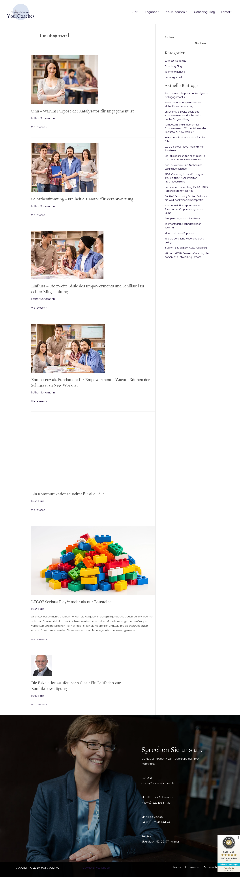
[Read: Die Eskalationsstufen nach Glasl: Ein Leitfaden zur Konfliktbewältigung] (41, 665)
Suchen (169, 37)
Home (178, 867)
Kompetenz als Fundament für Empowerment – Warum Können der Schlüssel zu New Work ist (186, 128)
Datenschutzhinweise (217, 867)
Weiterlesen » (39, 127)
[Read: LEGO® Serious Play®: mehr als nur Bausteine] (93, 560)
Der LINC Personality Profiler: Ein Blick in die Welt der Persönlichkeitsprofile (186, 198)
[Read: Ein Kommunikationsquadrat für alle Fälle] (93, 452)
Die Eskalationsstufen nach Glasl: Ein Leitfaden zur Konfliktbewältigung (186, 157)
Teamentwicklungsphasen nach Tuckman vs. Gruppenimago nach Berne (185, 209)
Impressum (192, 867)
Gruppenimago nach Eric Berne (183, 218)
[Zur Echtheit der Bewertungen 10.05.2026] (228, 869)
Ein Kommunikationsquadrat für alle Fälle (70, 493)
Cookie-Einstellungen (96, 867)
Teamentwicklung (175, 72)
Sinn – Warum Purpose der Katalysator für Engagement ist (85, 111)
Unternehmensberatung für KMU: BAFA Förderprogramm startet (184, 189)
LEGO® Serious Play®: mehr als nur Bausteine (73, 601)
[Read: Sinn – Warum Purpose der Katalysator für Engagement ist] (64, 79)
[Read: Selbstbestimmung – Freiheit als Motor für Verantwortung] (65, 167)
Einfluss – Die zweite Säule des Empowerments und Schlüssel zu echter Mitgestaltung (184, 115)
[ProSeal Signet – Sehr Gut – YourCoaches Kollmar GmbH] (228, 849)
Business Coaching (176, 61)
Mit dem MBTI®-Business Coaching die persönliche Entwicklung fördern (186, 258)
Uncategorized (174, 77)
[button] (160, 12)
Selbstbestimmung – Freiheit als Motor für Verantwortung (84, 199)
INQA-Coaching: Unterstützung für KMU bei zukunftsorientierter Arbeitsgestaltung (185, 178)
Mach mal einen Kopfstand (181, 233)
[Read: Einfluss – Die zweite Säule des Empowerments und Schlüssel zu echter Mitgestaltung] (67, 255)
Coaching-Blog (174, 66)
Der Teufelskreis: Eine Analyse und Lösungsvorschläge (184, 167)
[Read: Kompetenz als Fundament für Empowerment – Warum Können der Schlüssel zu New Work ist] (68, 348)
